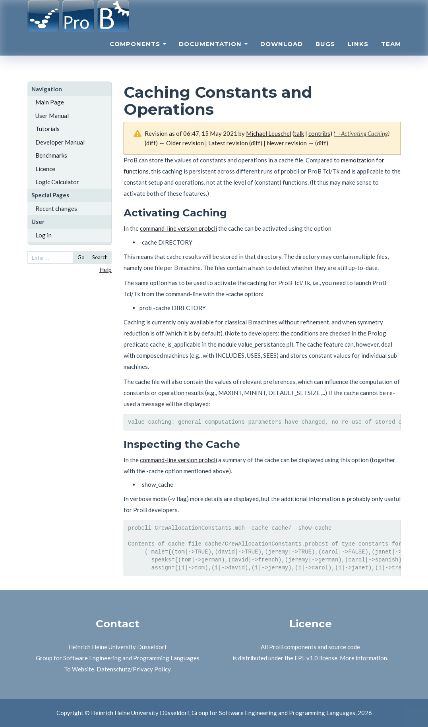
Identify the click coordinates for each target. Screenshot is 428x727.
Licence (45, 168)
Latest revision (228, 143)
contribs (319, 133)
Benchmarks (51, 155)
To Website (79, 669)
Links (358, 54)
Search (100, 257)
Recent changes (56, 208)
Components (138, 54)
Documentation (213, 54)
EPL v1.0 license (315, 657)
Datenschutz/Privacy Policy (133, 669)
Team (391, 54)
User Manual (52, 115)
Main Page (49, 102)
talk (299, 133)
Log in (43, 235)
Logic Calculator (57, 181)
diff (255, 143)
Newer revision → (290, 143)
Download (281, 54)
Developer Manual (60, 142)
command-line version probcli (178, 228)
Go (81, 257)
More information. (364, 657)
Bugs (325, 54)
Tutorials (47, 128)
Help (105, 269)
